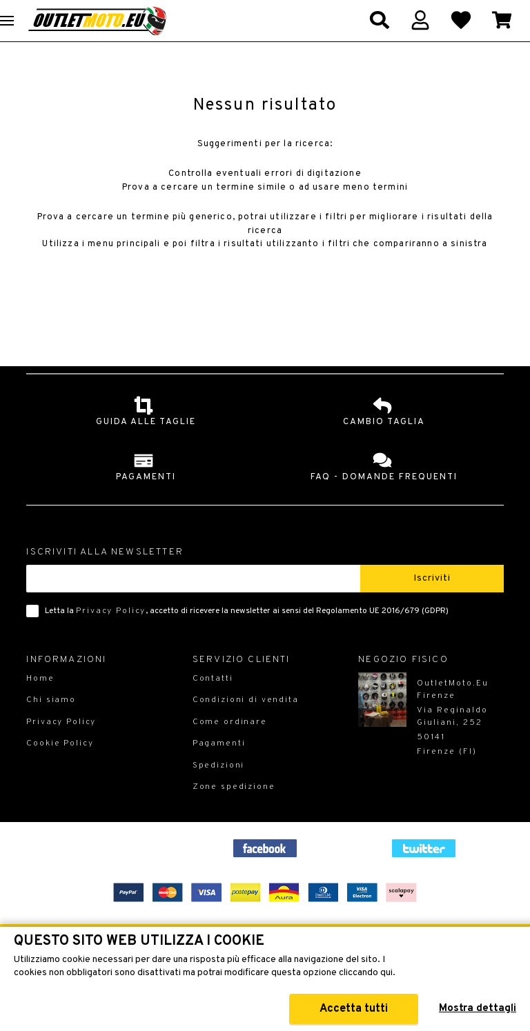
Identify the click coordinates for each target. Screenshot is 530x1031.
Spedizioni (219, 789)
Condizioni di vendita (246, 724)
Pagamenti (219, 767)
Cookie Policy (59, 767)
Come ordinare (230, 746)
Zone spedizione (234, 811)
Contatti (213, 702)
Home (40, 702)
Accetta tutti (354, 1009)
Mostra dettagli (477, 1008)
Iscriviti (432, 602)
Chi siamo (51, 724)
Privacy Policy (111, 635)
